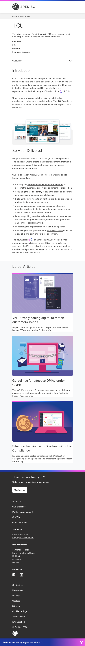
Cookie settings (19, 611)
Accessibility (18, 616)
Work (22, 16)
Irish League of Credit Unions (47, 91)
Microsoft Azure (55, 230)
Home (14, 16)
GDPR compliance (56, 226)
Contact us (19, 489)
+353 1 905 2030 (20, 534)
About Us (16, 501)
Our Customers (19, 522)
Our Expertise (19, 506)
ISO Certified (18, 621)
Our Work (17, 517)
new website (24, 239)
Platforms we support (22, 511)
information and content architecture (45, 184)
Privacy (16, 595)
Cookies (16, 600)
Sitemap (16, 606)
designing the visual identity (28, 191)
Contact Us (17, 585)
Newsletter (17, 590)
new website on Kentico (38, 198)
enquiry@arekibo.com (23, 537)
